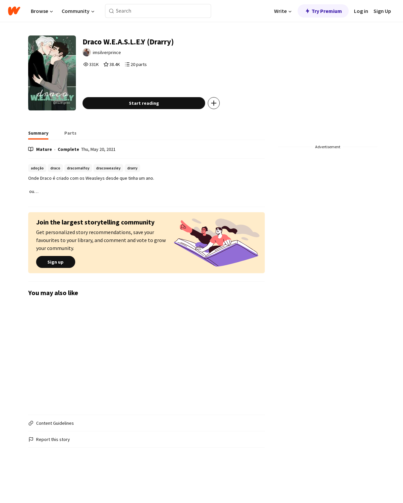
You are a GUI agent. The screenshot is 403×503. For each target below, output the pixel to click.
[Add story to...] (229, 124)
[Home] (14, 11)
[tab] (38, 155)
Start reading (159, 124)
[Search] (111, 11)
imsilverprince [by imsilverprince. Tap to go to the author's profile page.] (123, 55)
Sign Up (382, 11)
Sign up (55, 283)
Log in (361, 11)
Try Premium (323, 11)
